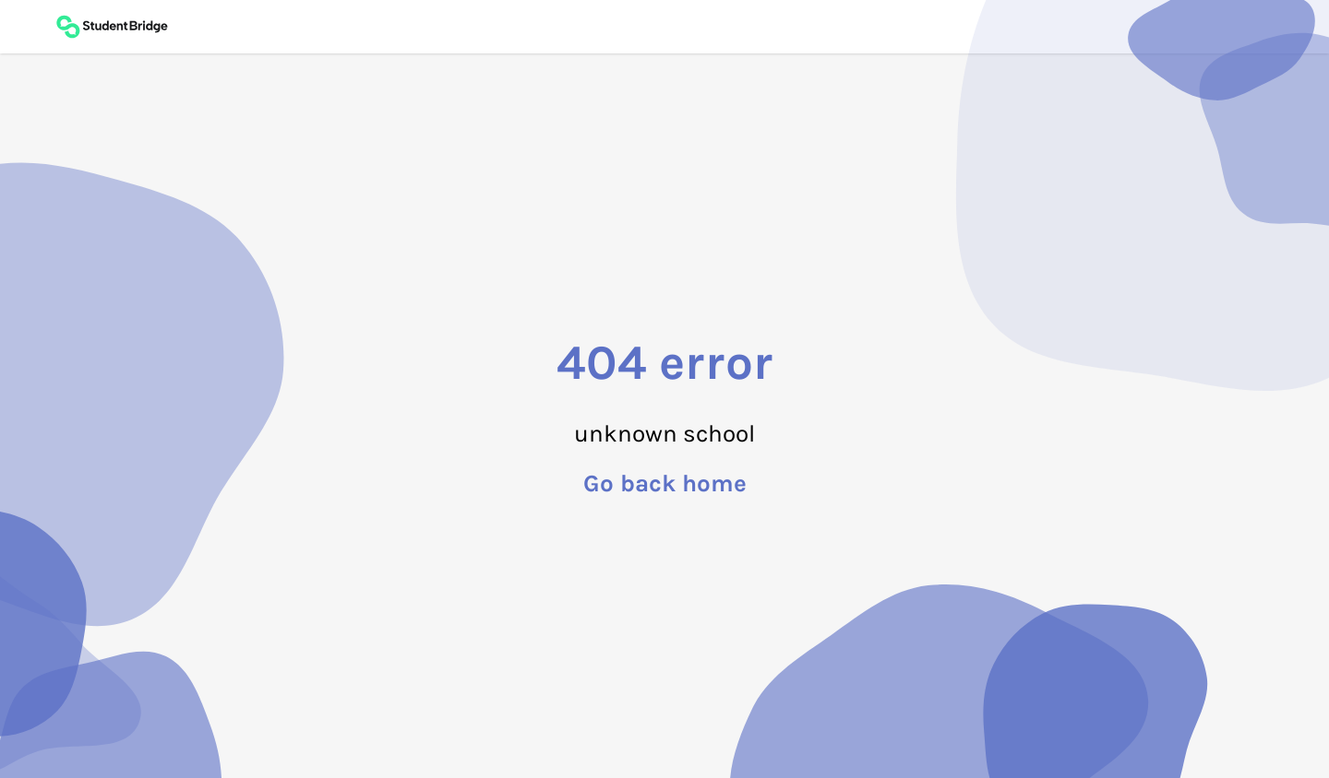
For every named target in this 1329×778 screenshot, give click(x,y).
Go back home (665, 484)
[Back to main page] (111, 27)
